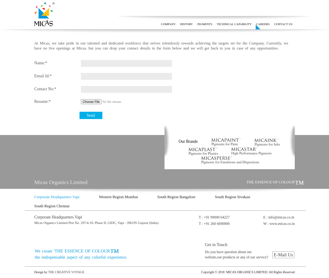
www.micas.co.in (282, 224)
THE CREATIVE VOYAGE (65, 272)
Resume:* (42, 101)
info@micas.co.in (281, 217)
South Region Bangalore (176, 197)
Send (91, 115)
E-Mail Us (283, 254)
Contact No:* (45, 89)
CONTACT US (283, 24)
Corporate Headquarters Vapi (57, 197)
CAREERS (263, 24)
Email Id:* (43, 76)
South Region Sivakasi (232, 197)
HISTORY (186, 24)
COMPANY (168, 24)
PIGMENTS (204, 24)
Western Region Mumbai (118, 197)
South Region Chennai (51, 206)
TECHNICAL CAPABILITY (234, 24)
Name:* (40, 63)
